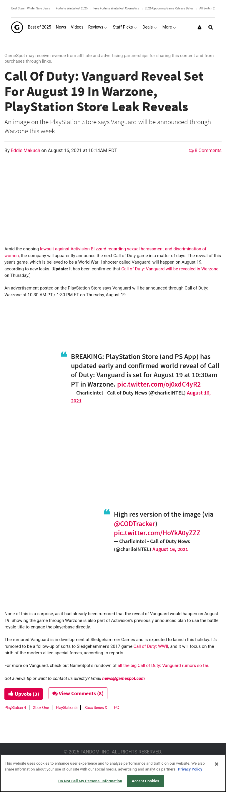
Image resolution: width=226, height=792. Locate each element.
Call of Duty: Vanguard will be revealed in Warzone (169, 269)
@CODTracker (134, 523)
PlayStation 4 (15, 707)
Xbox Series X (95, 707)
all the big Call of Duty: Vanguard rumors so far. (163, 665)
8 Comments (205, 150)
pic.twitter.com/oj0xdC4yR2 (159, 384)
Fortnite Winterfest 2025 (72, 8)
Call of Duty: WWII (151, 646)
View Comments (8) (78, 693)
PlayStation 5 (66, 707)
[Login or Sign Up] (199, 27)
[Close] (216, 764)
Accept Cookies (145, 781)
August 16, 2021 (170, 549)
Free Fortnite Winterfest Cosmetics (116, 8)
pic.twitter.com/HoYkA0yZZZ (157, 532)
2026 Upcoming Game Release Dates (169, 8)
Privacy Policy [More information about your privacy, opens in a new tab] (190, 769)
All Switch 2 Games (212, 8)
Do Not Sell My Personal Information (90, 781)
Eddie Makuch (26, 150)
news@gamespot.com (123, 678)
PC (116, 707)
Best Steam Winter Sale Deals (30, 8)
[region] (113, 773)
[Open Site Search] (211, 27)
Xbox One (41, 707)
